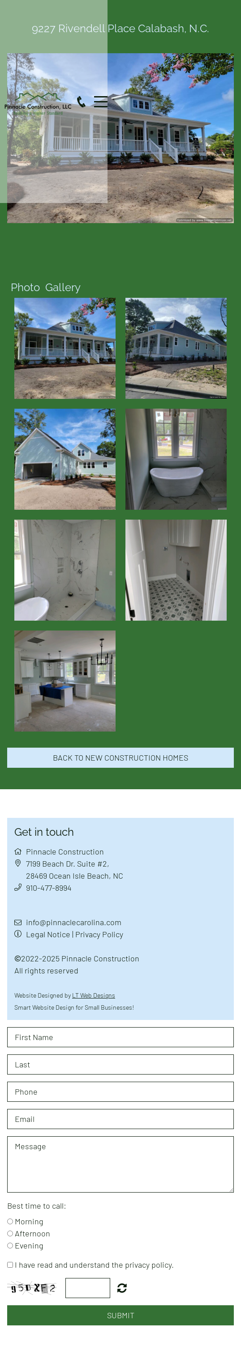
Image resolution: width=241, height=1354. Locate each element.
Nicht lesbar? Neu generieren (122, 1287)
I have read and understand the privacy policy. (94, 1264)
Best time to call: (36, 1205)
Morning (29, 1221)
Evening (29, 1245)
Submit (120, 1315)
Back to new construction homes (120, 757)
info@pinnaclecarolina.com (73, 922)
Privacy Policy (99, 934)
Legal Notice (48, 934)
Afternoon (32, 1233)
